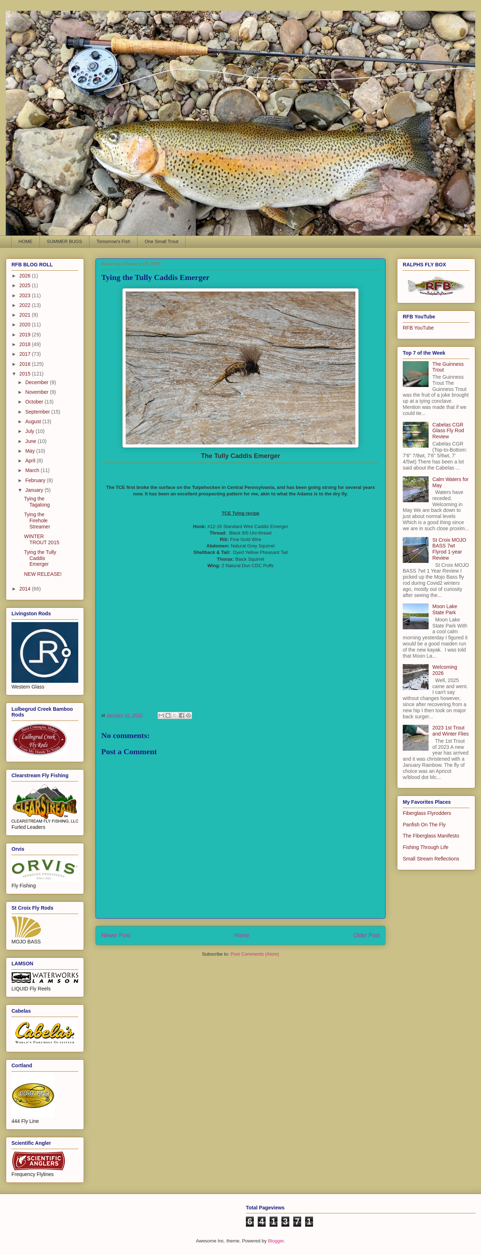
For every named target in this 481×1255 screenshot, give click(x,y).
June (31, 441)
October (35, 402)
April (31, 460)
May (30, 451)
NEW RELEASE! (43, 574)
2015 (25, 374)
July (30, 431)
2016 (25, 364)
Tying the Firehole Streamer (37, 520)
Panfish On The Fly (424, 824)
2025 (25, 285)
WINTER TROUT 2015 (41, 539)
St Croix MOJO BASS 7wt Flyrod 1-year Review (449, 549)
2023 (25, 295)
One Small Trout (161, 241)
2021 (25, 315)
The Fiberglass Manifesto (431, 836)
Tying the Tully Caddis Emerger (40, 558)
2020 (25, 324)
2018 (25, 344)
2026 (25, 276)
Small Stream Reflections (431, 859)
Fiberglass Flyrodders (427, 813)
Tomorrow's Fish (113, 241)
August (33, 421)
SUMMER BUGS (64, 241)
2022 (25, 305)
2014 (25, 589)
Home (241, 935)
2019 (25, 334)
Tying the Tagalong (37, 502)
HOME (26, 241)
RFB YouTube (418, 328)
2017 (25, 354)
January (35, 490)
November (37, 392)
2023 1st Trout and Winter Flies (451, 731)
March (33, 470)
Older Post (366, 935)
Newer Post (115, 935)
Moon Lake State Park (445, 609)
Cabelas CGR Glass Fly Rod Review (448, 431)
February (36, 480)
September (38, 412)
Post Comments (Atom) (254, 954)
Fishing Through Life (425, 847)
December (37, 382)
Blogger (276, 1241)
